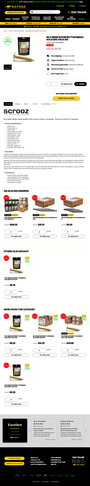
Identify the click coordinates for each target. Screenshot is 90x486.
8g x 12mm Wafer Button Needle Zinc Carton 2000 (72, 337)
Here (81, 2)
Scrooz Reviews (48, 104)
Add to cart (66, 84)
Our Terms (36, 481)
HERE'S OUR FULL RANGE (66, 98)
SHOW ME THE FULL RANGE (15, 13)
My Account (60, 6)
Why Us (35, 104)
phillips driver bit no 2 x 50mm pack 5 (73, 218)
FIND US (53, 464)
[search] (33, 12)
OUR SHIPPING (56, 457)
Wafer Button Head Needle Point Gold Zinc (35, 31)
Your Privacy (45, 481)
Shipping (17, 104)
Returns (26, 104)
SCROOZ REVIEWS (36, 462)
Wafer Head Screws (19, 31)
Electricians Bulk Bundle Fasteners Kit (13, 218)
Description (8, 104)
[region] (57, 430)
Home (5, 31)
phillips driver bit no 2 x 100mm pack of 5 (45, 218)
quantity (20, 231)
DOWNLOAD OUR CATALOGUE (14, 463)
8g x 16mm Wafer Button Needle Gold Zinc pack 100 (15, 386)
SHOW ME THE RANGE (14, 458)
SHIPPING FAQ (56, 460)
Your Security (55, 481)
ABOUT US (34, 457)
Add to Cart (16, 236)
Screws (10, 31)
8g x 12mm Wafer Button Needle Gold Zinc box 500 (43, 337)
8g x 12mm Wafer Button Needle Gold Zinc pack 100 (15, 278)
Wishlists (71, 6)
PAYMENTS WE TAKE (58, 462)
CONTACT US (35, 460)
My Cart (82, 6)
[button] (30, 430)
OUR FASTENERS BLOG (38, 464)
